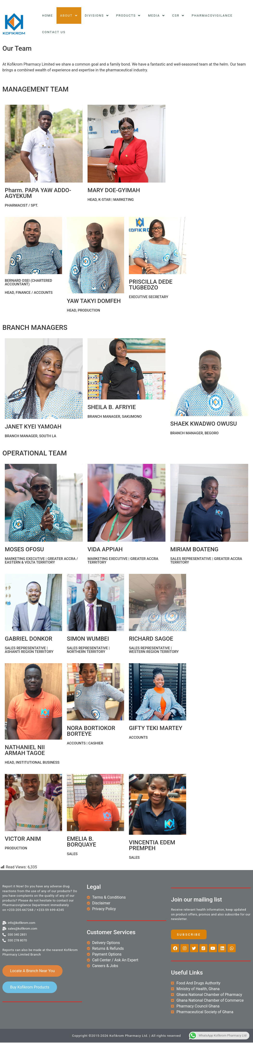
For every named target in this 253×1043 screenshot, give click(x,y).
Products (128, 15)
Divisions (97, 15)
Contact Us (53, 32)
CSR (178, 15)
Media (156, 15)
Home (47, 15)
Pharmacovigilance (212, 15)
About (69, 15)
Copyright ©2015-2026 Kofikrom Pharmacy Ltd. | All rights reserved (126, 1036)
